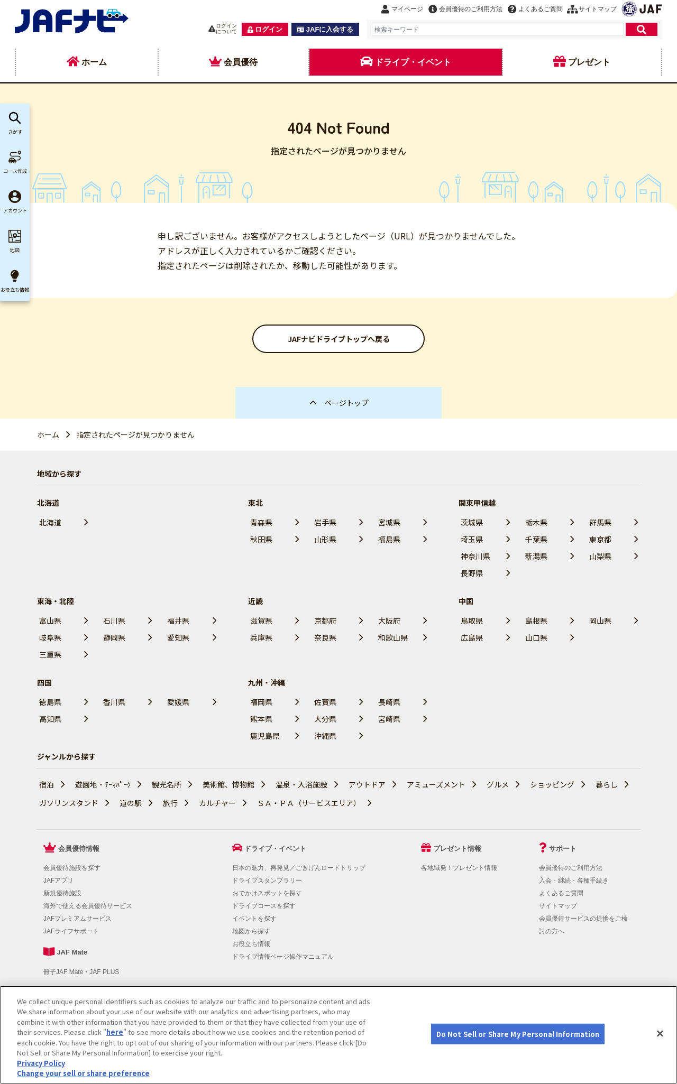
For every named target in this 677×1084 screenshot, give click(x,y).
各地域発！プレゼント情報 (459, 868)
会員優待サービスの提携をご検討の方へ (233, 995)
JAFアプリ (58, 880)
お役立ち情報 (251, 944)
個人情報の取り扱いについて (123, 995)
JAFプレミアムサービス (77, 918)
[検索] (641, 29)
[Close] (660, 1061)
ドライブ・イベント (275, 849)
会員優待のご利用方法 (570, 868)
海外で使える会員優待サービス (87, 906)
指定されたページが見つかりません (135, 434)
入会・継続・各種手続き (574, 880)
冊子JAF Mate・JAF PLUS (81, 972)
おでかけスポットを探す (267, 893)
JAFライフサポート (71, 931)
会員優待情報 (78, 849)
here (114, 1060)
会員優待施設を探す (71, 868)
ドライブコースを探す (264, 906)
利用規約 (58, 995)
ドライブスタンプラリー (267, 880)
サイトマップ (558, 906)
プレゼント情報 (457, 849)
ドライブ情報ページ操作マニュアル (283, 956)
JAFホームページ (325, 995)
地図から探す (251, 931)
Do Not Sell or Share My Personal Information (106, 1011)
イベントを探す (254, 918)
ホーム (48, 434)
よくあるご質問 (561, 893)
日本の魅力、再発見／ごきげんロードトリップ (298, 868)
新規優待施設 (62, 893)
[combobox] (498, 29)
